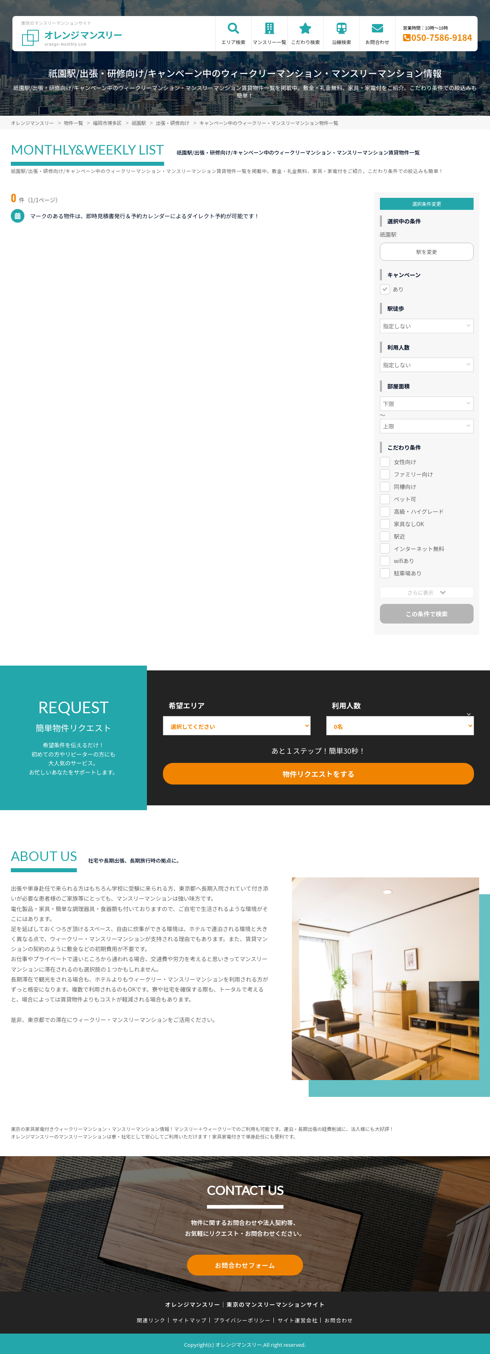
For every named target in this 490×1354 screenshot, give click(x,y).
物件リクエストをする (319, 774)
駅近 (399, 536)
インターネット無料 (419, 549)
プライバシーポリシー (242, 1318)
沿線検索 (341, 41)
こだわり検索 (305, 41)
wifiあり (404, 561)
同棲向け (405, 487)
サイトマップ (190, 1318)
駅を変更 (426, 252)
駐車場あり (408, 573)
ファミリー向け (413, 474)
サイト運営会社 (297, 1318)
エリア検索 (233, 41)
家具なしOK (409, 524)
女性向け (405, 462)
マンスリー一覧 (269, 41)
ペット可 (405, 499)
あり (398, 289)
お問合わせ (377, 41)
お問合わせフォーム (245, 1264)
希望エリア (187, 705)
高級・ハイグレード (419, 511)
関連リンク (151, 1318)
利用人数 (346, 705)
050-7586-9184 (442, 37)
